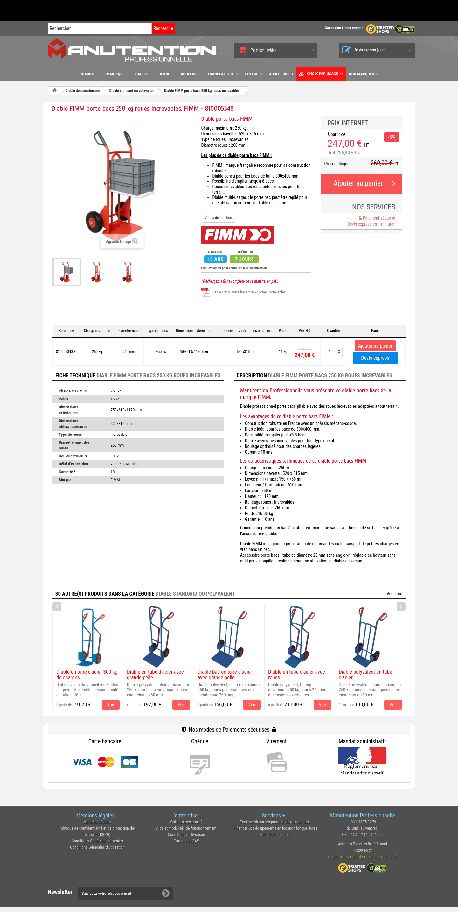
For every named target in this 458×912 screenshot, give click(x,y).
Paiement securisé (275, 834)
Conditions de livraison (186, 834)
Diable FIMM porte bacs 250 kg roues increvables (243, 292)
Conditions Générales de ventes (97, 840)
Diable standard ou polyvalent (195, 593)
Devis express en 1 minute (371, 224)
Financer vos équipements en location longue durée (275, 828)
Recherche (163, 28)
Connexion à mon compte (344, 28)
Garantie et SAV (186, 840)
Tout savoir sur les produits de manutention (275, 821)
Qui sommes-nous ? (186, 821)
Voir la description (218, 218)
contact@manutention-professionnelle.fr (362, 856)
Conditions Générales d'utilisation (97, 847)
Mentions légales (97, 821)
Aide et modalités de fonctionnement (186, 828)
